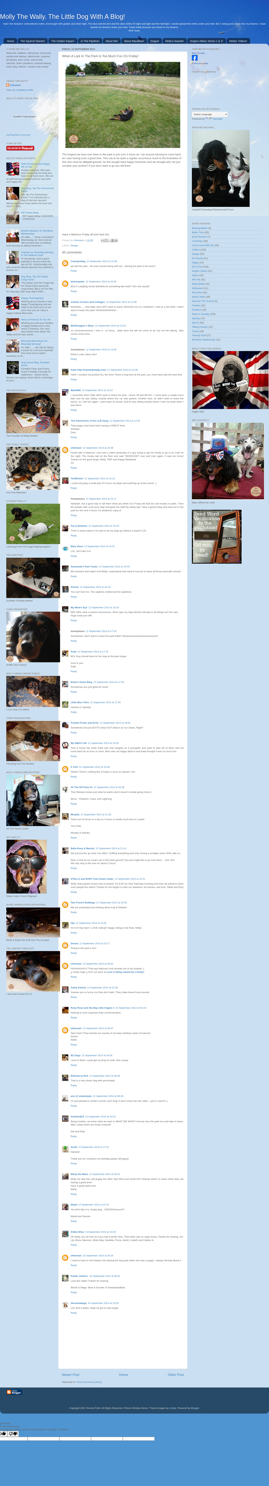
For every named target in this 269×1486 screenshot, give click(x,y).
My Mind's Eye (79, 607)
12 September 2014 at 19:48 (94, 767)
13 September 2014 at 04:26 (97, 1055)
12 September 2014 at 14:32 (124, 420)
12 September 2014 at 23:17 (94, 943)
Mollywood (197, 288)
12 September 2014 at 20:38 (109, 787)
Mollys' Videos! (238, 41)
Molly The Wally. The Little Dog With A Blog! (62, 16)
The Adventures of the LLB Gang (89, 420)
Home (10, 41)
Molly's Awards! (174, 41)
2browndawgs (79, 1303)
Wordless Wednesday (203, 339)
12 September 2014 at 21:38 (96, 814)
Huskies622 (77, 1116)
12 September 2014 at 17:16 (92, 651)
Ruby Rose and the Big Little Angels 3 (92, 1008)
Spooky (196, 318)
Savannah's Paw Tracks (84, 566)
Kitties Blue (77, 1232)
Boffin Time (198, 232)
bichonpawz (77, 281)
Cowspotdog (78, 261)
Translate (214, 118)
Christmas (197, 241)
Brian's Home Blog (81, 682)
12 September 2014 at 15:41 (99, 546)
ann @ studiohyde (81, 1096)
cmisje (172, 1408)
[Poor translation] (13, 1434)
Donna (74, 943)
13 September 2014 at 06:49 (104, 1075)
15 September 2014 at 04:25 (98, 1255)
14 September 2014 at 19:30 (100, 1232)
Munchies (197, 292)
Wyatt (74, 1204)
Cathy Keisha (78, 987)
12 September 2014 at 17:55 (105, 702)
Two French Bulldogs (83, 902)
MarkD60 (76, 390)
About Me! (112, 41)
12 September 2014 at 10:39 (101, 261)
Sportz (195, 322)
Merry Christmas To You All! (36, 319)
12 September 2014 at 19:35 (103, 743)
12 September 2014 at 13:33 (110, 325)
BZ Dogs (76, 1055)
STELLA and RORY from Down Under (92, 879)
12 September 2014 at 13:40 (101, 349)
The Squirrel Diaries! (32, 41)
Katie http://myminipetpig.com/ (88, 369)
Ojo (73, 923)
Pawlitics (196, 309)
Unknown (79, 240)
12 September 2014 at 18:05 (115, 722)
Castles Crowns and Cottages (88, 302)
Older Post (176, 1375)
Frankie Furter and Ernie (85, 722)
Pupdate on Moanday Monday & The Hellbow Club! (37, 254)
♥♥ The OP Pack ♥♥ (82, 787)
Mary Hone (77, 546)
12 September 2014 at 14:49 (98, 447)
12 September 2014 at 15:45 (114, 566)
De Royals (197, 258)
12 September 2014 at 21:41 (111, 848)
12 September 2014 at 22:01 (130, 879)
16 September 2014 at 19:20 (103, 1303)
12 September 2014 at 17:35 (108, 682)
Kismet (75, 587)
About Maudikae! (134, 41)
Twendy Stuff (199, 335)
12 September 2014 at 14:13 (97, 390)
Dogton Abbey (199, 271)
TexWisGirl (77, 478)
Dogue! (154, 41)
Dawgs (74, 245)
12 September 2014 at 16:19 (95, 587)
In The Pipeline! (90, 41)
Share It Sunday (200, 314)
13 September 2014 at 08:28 (108, 1096)
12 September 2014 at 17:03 (101, 631)
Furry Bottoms (79, 526)
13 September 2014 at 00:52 (98, 963)
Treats (195, 331)
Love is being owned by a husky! (125, 972)
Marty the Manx (79, 1174)
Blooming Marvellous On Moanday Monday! (34, 342)
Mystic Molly (198, 296)
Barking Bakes (199, 228)
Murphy (75, 814)
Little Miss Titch (80, 702)
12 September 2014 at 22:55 (111, 902)
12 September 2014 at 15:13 (99, 478)
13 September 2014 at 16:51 (100, 1116)
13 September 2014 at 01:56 (102, 987)
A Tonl (74, 767)
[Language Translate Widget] (210, 114)
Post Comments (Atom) (89, 1382)
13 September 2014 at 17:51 (93, 1147)
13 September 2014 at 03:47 (98, 1028)
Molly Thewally (198, 53)
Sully (73, 651)
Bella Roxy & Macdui (83, 848)
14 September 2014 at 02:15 (93, 1204)
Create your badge (200, 63)
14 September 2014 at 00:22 (104, 1174)
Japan (195, 275)
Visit (18, 135)
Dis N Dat (197, 266)
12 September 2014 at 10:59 (101, 281)
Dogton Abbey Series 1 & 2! (206, 41)
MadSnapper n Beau (82, 325)
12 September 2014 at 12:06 (121, 302)
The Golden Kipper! (62, 41)
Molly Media (198, 284)
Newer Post (70, 1375)
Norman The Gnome (203, 301)
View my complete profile (19, 90)
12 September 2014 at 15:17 (101, 498)
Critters (196, 249)
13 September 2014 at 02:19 (130, 1008)
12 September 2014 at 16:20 (103, 607)
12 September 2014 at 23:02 (91, 923)
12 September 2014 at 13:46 (122, 369)
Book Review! (199, 236)
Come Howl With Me (203, 245)
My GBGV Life (79, 743)
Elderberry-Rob (79, 1075)
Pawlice (196, 305)
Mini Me (196, 279)
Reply (74, 270)
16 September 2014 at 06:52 (104, 1276)
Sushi (74, 1147)
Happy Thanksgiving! (32, 298)
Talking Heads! (200, 327)
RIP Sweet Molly (30, 212)
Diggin (195, 262)
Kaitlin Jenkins (79, 1276)
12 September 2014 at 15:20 (103, 526)
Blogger (195, 1408)
